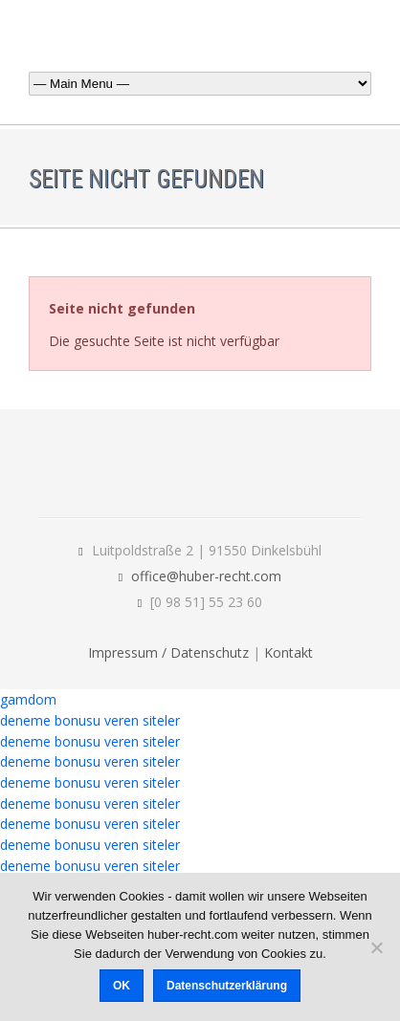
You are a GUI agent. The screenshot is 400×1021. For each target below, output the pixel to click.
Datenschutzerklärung (227, 985)
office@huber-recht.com (206, 576)
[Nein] (376, 947)
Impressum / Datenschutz (168, 652)
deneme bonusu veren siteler (90, 720)
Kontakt (288, 652)
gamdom (28, 699)
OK (121, 985)
